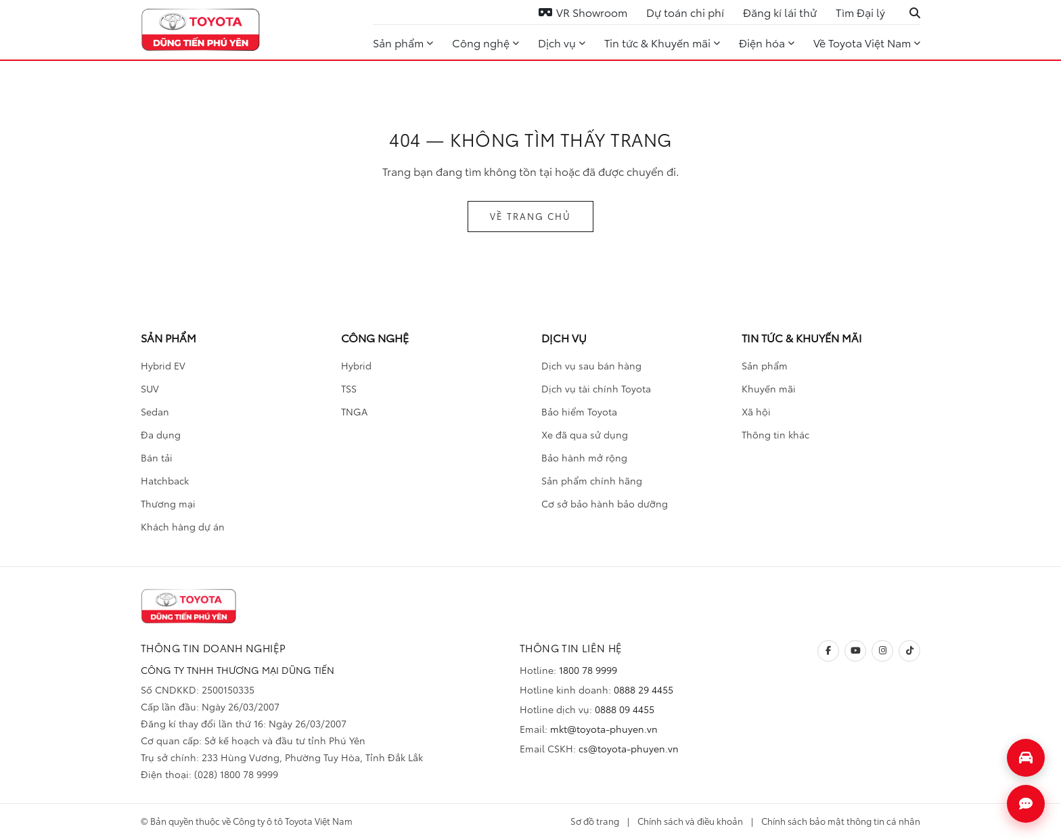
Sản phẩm (403, 42)
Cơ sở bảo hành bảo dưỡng (604, 503)
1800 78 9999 (588, 670)
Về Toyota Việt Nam (866, 42)
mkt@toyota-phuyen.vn (604, 728)
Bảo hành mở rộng (584, 457)
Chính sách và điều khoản (690, 821)
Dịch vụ (561, 42)
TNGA (354, 411)
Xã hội (756, 411)
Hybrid (356, 365)
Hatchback (165, 480)
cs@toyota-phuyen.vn (629, 748)
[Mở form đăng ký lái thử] (1026, 758)
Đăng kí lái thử (780, 12)
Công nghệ (485, 42)
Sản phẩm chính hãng (591, 480)
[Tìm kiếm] (914, 12)
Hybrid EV (163, 365)
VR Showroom (583, 12)
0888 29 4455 (643, 689)
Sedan (155, 411)
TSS (349, 388)
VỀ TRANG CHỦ (530, 216)
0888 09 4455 (624, 709)
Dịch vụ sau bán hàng (591, 365)
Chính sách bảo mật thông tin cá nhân (840, 821)
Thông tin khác (775, 434)
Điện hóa (766, 42)
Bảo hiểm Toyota (579, 411)
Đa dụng (161, 434)
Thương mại (168, 503)
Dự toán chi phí (685, 12)
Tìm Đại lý (860, 12)
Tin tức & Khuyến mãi (662, 42)
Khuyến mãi (769, 388)
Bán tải (157, 457)
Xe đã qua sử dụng (584, 434)
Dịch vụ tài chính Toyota (596, 388)
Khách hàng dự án (183, 526)
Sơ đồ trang (594, 821)
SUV (150, 388)
